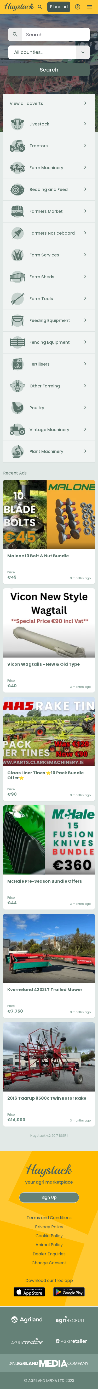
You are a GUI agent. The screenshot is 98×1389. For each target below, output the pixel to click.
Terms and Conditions (49, 1218)
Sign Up (49, 1197)
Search (49, 69)
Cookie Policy (49, 1236)
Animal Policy (49, 1245)
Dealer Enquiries (49, 1254)
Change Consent (49, 1263)
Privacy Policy (49, 1227)
